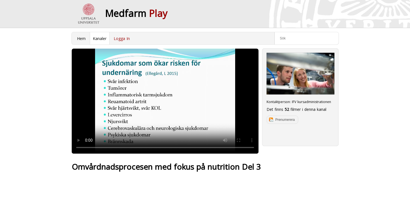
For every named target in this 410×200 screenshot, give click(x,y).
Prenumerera (285, 120)
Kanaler (99, 38)
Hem (81, 38)
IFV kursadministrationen (311, 101)
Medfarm (136, 13)
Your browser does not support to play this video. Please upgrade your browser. (165, 101)
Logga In (122, 38)
